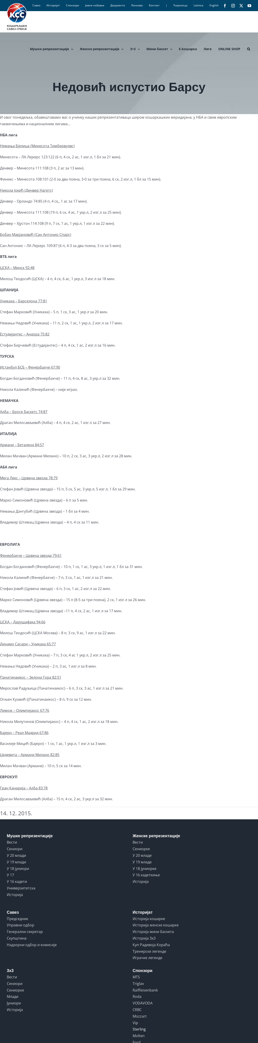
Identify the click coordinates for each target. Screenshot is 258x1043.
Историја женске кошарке (156, 925)
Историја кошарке (149, 918)
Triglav (138, 983)
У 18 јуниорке (144, 868)
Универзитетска (21, 888)
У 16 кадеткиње (146, 874)
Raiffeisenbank (145, 990)
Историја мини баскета (153, 931)
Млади (12, 996)
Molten (139, 1035)
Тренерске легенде (149, 951)
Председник (17, 918)
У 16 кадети (17, 881)
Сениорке (141, 848)
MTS (136, 976)
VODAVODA (143, 1003)
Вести (12, 842)
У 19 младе (142, 861)
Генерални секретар (25, 931)
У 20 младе (142, 855)
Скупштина (17, 938)
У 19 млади (16, 861)
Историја (15, 894)
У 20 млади (16, 855)
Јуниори (14, 1003)
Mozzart (140, 1016)
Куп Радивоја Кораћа (151, 944)
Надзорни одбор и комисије (32, 944)
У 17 (10, 874)
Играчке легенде (147, 957)
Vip (135, 1022)
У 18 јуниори (18, 868)
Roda (137, 996)
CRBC (137, 1009)
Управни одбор (20, 925)
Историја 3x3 (144, 938)
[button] (248, 49)
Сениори (14, 848)
